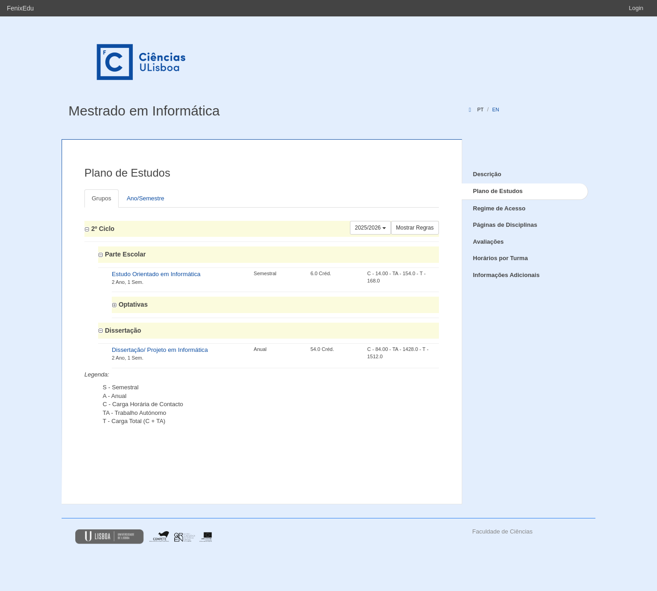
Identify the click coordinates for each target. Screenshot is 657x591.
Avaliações (488, 241)
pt (480, 109)
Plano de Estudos (498, 191)
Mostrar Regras (415, 228)
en (495, 109)
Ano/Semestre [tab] (145, 198)
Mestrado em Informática (144, 110)
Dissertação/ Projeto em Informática (160, 349)
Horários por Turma (500, 258)
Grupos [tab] (101, 198)
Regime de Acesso (499, 208)
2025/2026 (370, 228)
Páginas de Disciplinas (505, 224)
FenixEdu (20, 8)
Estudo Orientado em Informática (156, 274)
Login (636, 8)
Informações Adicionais (506, 275)
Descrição (487, 174)
